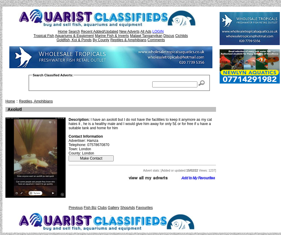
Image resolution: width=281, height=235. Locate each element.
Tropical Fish (44, 36)
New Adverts (129, 31)
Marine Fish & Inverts (112, 36)
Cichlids (181, 36)
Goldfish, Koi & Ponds (74, 40)
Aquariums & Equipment (74, 36)
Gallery (113, 208)
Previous (76, 208)
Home (62, 31)
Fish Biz (90, 208)
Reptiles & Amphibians (128, 40)
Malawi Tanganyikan (146, 36)
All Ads (145, 31)
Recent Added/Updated (99, 31)
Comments (156, 40)
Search (74, 31)
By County (101, 40)
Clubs (102, 208)
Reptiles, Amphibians (36, 101)
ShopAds (127, 208)
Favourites (144, 208)
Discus (168, 36)
